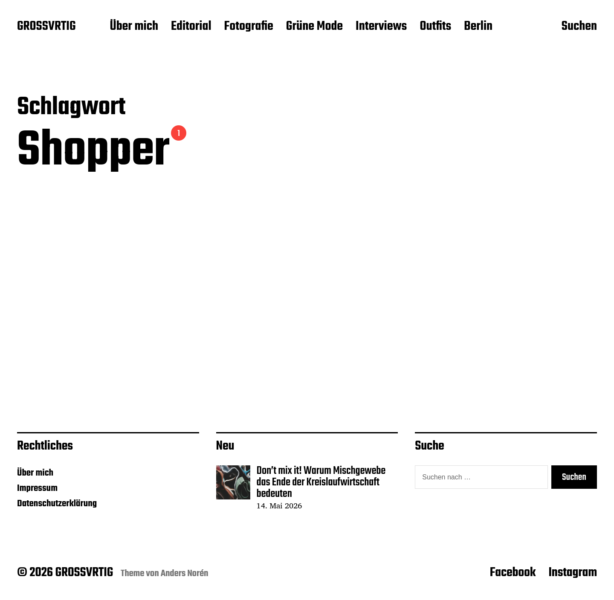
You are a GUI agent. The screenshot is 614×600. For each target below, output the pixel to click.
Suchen (579, 26)
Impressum (37, 488)
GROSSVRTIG (46, 27)
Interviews (381, 27)
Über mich (134, 27)
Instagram (572, 573)
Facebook (513, 573)
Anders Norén (185, 573)
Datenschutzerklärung (57, 503)
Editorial (191, 27)
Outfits (435, 27)
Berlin (478, 27)
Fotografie (248, 27)
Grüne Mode (314, 27)
